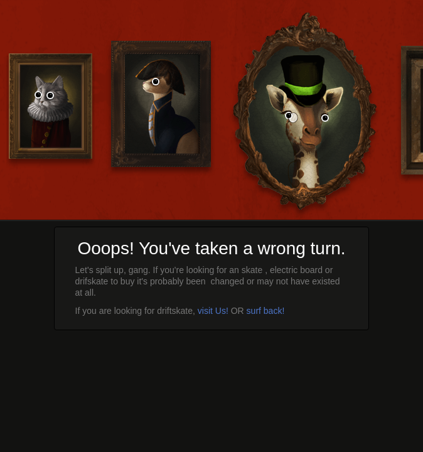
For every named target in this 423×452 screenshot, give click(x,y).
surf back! (266, 311)
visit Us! (213, 311)
